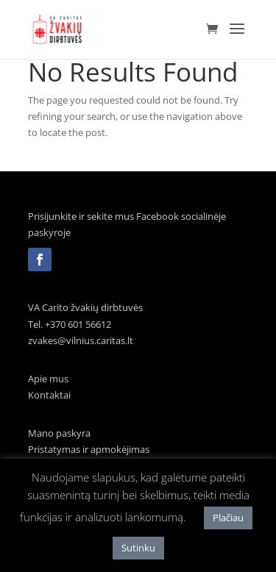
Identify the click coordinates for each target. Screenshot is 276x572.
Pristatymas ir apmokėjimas (88, 449)
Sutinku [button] (138, 547)
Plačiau (228, 517)
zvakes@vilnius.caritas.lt (80, 340)
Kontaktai (49, 394)
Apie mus (48, 378)
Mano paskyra (59, 433)
